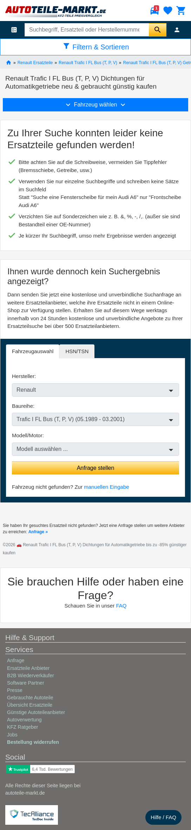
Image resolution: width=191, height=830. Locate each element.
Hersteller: (24, 376)
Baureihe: (23, 406)
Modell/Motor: (28, 435)
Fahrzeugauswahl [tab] (32, 351)
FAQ (121, 606)
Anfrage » (38, 531)
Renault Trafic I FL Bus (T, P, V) (88, 62)
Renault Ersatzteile (35, 62)
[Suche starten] (157, 29)
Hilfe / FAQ (163, 817)
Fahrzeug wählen (95, 105)
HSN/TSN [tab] (76, 351)
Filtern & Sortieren (95, 46)
